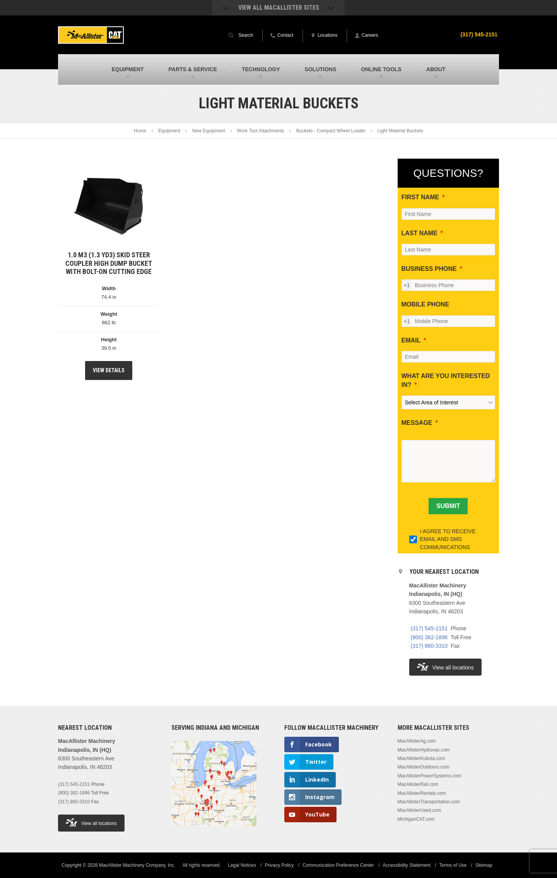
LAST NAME (419, 233)
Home (140, 130)
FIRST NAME (420, 197)
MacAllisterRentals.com (422, 793)
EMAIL (411, 340)
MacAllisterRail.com (418, 784)
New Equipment (208, 130)
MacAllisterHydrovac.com (424, 750)
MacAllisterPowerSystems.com (429, 776)
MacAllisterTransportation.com (429, 801)
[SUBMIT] (448, 506)
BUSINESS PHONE (429, 268)
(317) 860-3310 (429, 646)
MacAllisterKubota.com (421, 758)
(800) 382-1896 (429, 637)
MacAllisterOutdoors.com (423, 767)
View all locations (445, 667)
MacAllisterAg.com (417, 741)
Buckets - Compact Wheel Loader (331, 130)
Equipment (169, 130)
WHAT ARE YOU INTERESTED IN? (446, 380)
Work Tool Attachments (260, 130)
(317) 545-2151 (478, 34)
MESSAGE (417, 422)
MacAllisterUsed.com (419, 810)
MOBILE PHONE (425, 304)
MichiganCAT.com (416, 819)
